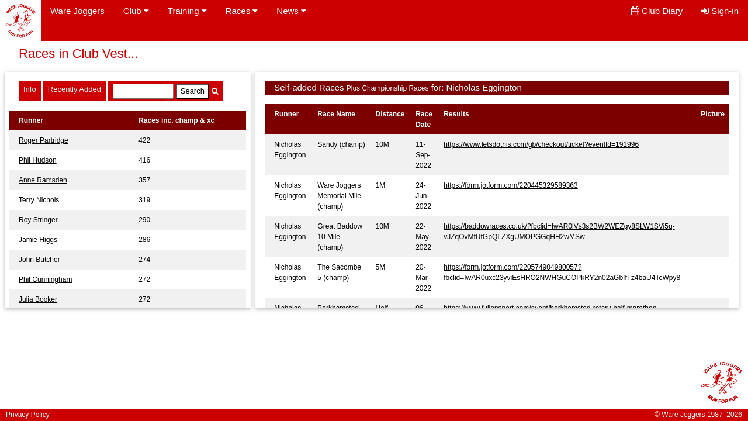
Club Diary (657, 11)
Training (187, 11)
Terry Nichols (39, 200)
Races (242, 11)
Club (136, 11)
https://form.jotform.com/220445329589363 (510, 185)
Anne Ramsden (43, 180)
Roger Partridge (43, 140)
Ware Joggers (77, 11)
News (291, 11)
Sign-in (720, 11)
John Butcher (39, 260)
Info (29, 89)
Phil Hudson (38, 160)
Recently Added (74, 89)
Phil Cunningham (45, 279)
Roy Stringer (38, 220)
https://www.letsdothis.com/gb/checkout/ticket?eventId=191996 (541, 144)
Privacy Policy (28, 414)
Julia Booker (38, 299)
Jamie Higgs (38, 240)
